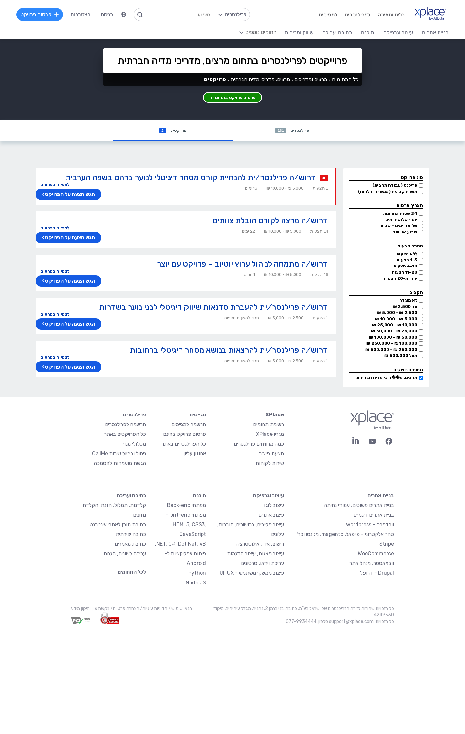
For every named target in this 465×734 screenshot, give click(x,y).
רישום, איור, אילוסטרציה (259, 544)
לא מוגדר (408, 301)
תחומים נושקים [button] (408, 370)
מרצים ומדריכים (310, 79)
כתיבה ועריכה (131, 496)
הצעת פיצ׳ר (271, 454)
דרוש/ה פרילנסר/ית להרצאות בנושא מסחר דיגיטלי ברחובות (228, 350)
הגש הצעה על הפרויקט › (67, 195)
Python (197, 574)
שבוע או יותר (405, 232)
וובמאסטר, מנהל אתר (371, 564)
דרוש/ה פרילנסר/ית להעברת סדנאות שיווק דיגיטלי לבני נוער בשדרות (213, 307)
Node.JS (196, 583)
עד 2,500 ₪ (405, 307)
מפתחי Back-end (186, 506)
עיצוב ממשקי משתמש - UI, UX (252, 574)
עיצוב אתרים (271, 515)
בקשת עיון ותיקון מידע (90, 609)
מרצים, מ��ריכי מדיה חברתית (386, 378)
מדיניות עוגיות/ (153, 609)
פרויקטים (172, 131)
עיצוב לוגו (274, 506)
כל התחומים (345, 79)
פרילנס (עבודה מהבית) (394, 186)
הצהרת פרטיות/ (124, 609)
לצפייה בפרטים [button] (54, 185)
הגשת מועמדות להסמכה (120, 464)
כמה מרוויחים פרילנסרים (259, 444)
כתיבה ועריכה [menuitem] (330, 32)
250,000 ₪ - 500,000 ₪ (391, 350)
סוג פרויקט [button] (412, 178)
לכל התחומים (132, 573)
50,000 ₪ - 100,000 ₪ (393, 337)
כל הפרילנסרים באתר (183, 444)
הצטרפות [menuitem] (87, 14)
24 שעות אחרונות (400, 214)
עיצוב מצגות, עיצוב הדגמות (255, 554)
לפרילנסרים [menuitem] (349, 14)
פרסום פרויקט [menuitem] (46, 14)
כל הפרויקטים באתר (125, 435)
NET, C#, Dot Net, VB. (180, 544)
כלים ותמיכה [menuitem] (383, 14)
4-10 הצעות (405, 266)
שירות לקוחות (269, 464)
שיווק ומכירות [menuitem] (292, 32)
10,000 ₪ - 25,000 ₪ (394, 325)
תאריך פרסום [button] (410, 206)
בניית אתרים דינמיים (373, 515)
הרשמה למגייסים (188, 425)
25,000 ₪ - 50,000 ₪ (394, 331)
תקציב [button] (416, 293)
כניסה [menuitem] (114, 14)
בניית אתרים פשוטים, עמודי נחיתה (359, 506)
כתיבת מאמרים (130, 544)
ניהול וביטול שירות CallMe (119, 454)
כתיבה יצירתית (131, 535)
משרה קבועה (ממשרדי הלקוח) (387, 192)
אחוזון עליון (194, 454)
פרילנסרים (292, 131)
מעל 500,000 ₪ (400, 356)
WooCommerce (376, 554)
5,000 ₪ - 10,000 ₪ (396, 319)
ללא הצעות (406, 254)
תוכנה (199, 496)
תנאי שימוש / (179, 609)
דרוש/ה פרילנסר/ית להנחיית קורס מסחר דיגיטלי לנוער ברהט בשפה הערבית (190, 178)
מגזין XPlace (270, 435)
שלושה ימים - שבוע (398, 226)
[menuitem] (130, 14)
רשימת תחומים (268, 425)
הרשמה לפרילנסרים (125, 425)
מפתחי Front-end (185, 515)
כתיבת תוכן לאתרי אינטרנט (118, 525)
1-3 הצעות (407, 260)
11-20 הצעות (404, 272)
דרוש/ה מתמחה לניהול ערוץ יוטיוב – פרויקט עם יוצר (242, 264)
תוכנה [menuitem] (360, 32)
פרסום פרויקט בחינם (184, 435)
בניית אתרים (380, 496)
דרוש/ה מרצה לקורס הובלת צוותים (269, 221)
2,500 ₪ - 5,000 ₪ (397, 313)
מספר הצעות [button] (410, 246)
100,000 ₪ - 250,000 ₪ (391, 343)
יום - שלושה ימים (401, 220)
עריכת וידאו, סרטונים (262, 564)
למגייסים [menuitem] (320, 14)
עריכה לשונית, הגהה (125, 554)
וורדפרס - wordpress (370, 525)
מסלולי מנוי (134, 444)
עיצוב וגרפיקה (268, 496)
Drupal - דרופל (377, 574)
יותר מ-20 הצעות (400, 279)
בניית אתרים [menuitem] (428, 32)
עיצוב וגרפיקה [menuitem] (391, 32)
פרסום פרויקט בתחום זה (232, 96)
